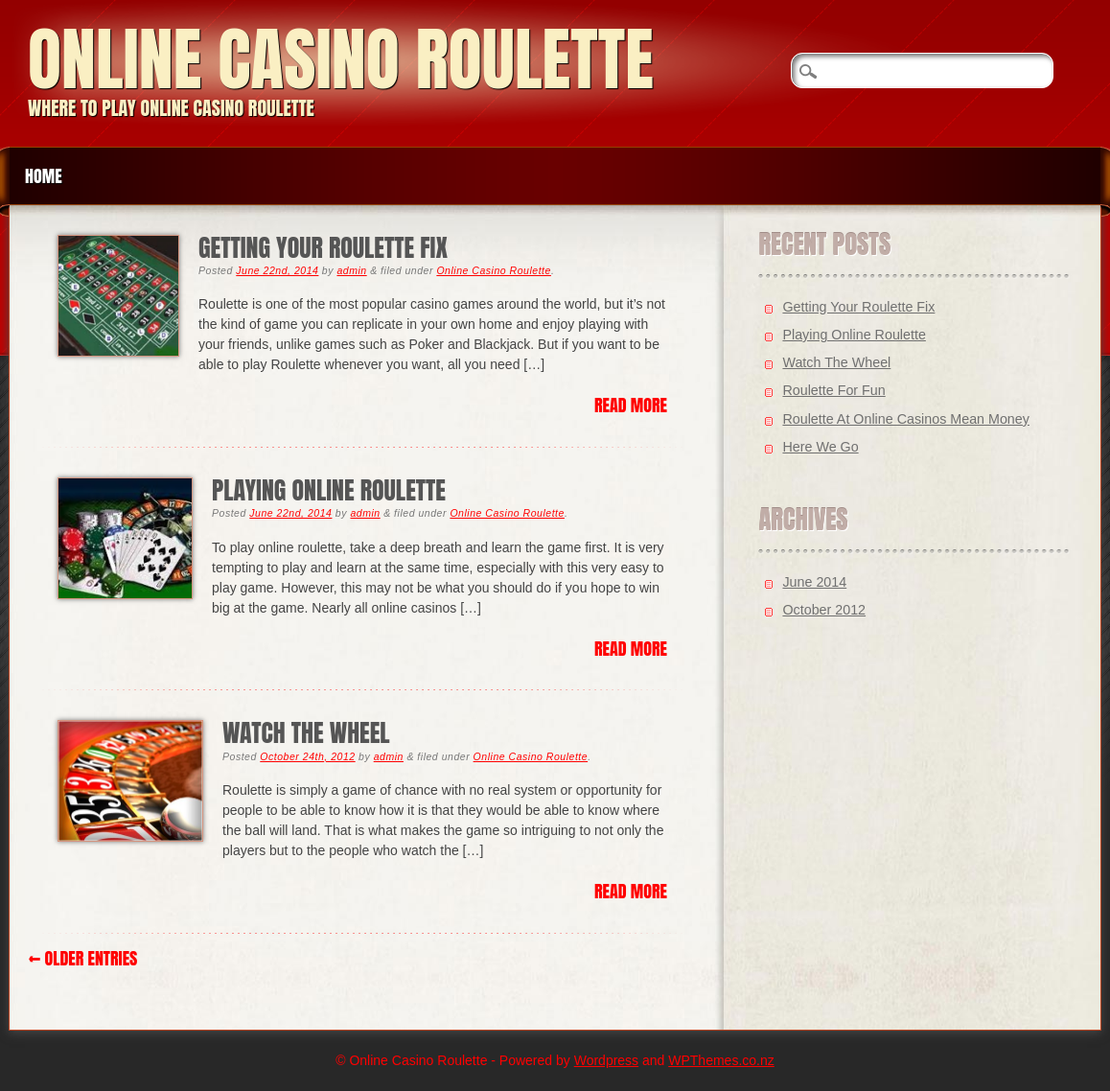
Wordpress (606, 1060)
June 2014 (814, 582)
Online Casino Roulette (341, 59)
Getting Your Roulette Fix (323, 248)
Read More (630, 405)
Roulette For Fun (833, 390)
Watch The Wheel (306, 733)
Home (43, 176)
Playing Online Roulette (329, 490)
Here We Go (820, 446)
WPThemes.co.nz (721, 1060)
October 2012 (824, 609)
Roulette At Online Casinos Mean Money (905, 419)
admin (351, 270)
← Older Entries (83, 958)
